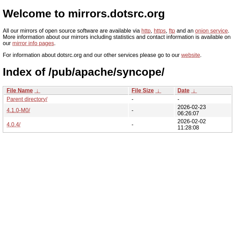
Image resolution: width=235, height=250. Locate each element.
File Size (143, 90)
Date (183, 90)
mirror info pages (33, 43)
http (146, 31)
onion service (211, 31)
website (190, 55)
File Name (20, 90)
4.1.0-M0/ (18, 110)
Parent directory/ (27, 99)
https (160, 31)
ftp (172, 31)
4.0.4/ (13, 124)
